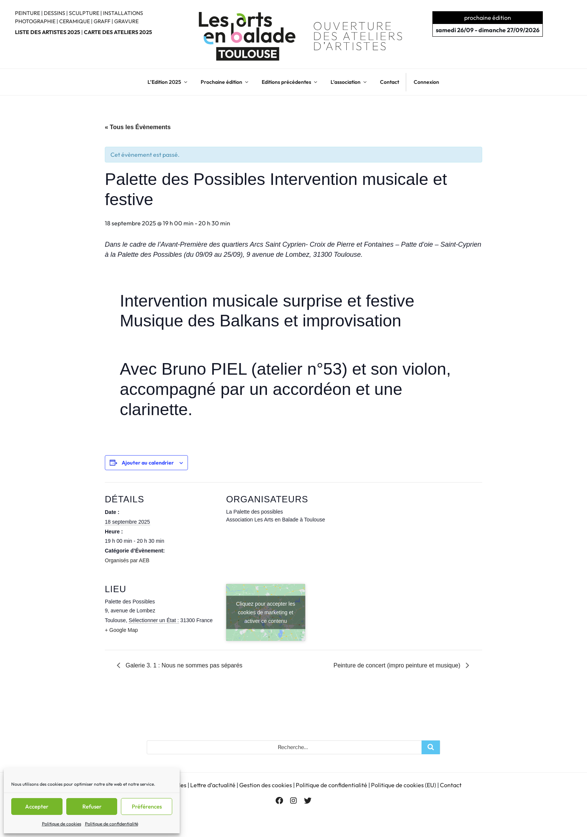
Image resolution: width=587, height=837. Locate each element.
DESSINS (54, 13)
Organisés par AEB (127, 560)
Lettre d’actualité (212, 784)
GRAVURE (126, 21)
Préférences (147, 806)
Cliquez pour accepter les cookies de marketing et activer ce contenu (265, 612)
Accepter (36, 806)
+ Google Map (121, 630)
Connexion (426, 82)
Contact (389, 82)
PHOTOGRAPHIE (35, 21)
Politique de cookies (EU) (403, 784)
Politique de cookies (61, 824)
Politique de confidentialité (111, 824)
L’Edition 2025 (167, 82)
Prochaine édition (225, 82)
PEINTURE (27, 13)
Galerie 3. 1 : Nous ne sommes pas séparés (183, 665)
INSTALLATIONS (123, 13)
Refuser (91, 806)
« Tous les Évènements (138, 127)
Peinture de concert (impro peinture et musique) (398, 665)
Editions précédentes (290, 82)
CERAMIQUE (74, 21)
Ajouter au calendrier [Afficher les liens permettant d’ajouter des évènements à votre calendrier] (148, 462)
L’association (349, 82)
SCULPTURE (84, 13)
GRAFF (102, 21)
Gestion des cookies (265, 784)
